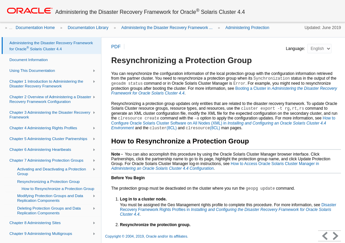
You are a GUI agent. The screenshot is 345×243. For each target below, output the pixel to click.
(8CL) (163, 128)
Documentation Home (35, 27)
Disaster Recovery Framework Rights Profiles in (228, 209)
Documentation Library (88, 27)
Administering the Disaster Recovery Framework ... (167, 27)
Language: (296, 48)
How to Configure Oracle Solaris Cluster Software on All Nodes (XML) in (223, 123)
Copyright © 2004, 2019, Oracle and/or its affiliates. (147, 236)
